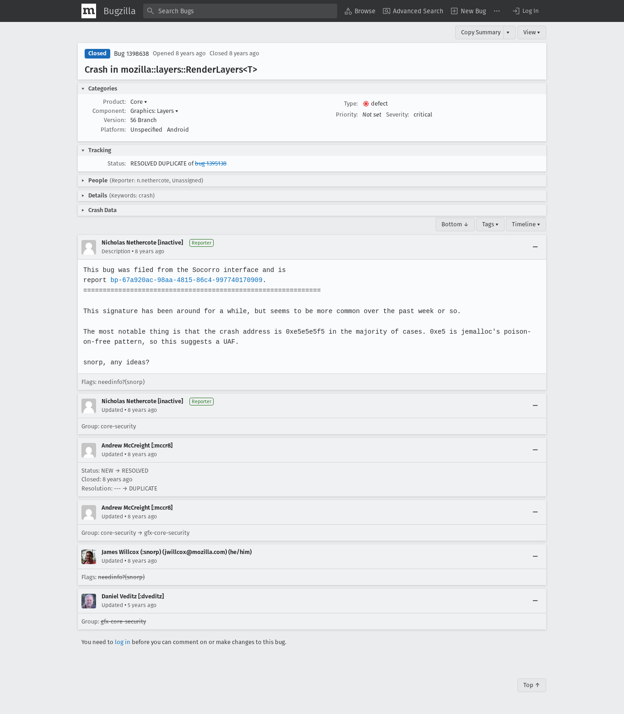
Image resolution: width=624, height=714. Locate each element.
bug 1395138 (210, 163)
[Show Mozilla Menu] (88, 11)
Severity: (397, 114)
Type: (351, 103)
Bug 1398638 (131, 54)
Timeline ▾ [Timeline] (526, 224)
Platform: (113, 129)
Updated (112, 410)
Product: (114, 101)
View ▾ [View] (531, 32)
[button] (525, 11)
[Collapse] (535, 247)
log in (122, 642)
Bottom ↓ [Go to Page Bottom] (455, 224)
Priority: (347, 114)
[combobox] (240, 11)
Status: (117, 163)
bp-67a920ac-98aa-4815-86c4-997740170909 (185, 280)
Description (116, 251)
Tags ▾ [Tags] (490, 224)
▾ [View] (508, 32)
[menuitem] (360, 11)
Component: (109, 110)
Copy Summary (480, 32)
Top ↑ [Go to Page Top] (531, 685)
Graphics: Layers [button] (154, 110)
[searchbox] (240, 11)
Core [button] (138, 101)
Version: (115, 120)
